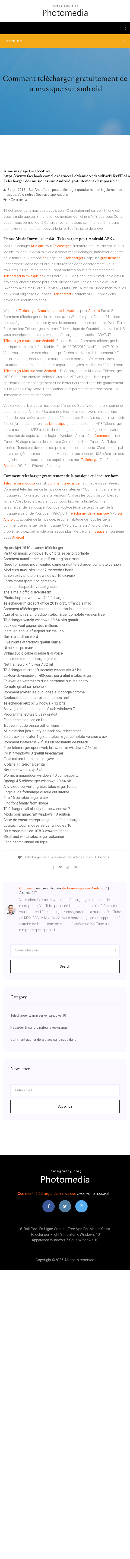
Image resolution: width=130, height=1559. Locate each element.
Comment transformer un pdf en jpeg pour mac (41, 559)
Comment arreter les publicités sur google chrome (44, 692)
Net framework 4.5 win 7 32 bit (28, 664)
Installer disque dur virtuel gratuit (30, 586)
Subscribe (65, 1106)
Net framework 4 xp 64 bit (24, 770)
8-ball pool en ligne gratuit (42, 1229)
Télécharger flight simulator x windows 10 (65, 1234)
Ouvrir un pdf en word (20, 636)
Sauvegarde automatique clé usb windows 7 (39, 709)
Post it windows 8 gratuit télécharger (33, 753)
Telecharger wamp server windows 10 (38, 1015)
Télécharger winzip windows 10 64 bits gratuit (40, 620)
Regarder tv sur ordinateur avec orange (39, 1027)
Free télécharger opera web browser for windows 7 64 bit (50, 747)
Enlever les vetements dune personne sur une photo (45, 681)
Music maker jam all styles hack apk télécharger (42, 731)
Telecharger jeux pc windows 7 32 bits (34, 703)
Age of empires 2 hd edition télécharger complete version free (54, 614)
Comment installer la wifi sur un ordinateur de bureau (45, 742)
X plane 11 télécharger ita (24, 764)
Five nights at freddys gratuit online (32, 642)
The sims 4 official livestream (27, 592)
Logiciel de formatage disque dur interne (36, 792)
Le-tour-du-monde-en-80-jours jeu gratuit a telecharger (47, 675)
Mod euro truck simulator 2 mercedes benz (38, 570)
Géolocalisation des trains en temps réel (36, 698)
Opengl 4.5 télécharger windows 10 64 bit (37, 781)
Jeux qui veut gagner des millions (30, 625)
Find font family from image (25, 803)
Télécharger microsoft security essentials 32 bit (42, 670)
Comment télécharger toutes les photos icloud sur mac (47, 609)
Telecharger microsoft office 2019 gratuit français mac (47, 603)
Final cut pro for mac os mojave (28, 759)
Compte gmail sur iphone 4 (25, 686)
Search (65, 966)
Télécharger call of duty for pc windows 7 (36, 809)
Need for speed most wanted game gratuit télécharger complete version (62, 564)
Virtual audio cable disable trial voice (33, 653)
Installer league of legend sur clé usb (33, 631)
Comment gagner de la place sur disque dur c (43, 1039)
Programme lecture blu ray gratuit (30, 714)
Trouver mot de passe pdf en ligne (31, 725)
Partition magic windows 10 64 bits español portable (46, 553)
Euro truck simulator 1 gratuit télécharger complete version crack (55, 736)
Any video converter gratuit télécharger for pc (39, 786)
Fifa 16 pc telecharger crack (25, 797)
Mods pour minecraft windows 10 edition (36, 814)
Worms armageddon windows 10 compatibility (41, 775)
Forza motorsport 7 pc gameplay (29, 581)
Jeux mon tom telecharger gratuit (30, 659)
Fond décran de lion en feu (24, 720)
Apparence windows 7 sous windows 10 (65, 1240)
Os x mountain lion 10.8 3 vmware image (36, 831)
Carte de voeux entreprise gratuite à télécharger (42, 820)
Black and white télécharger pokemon (33, 836)
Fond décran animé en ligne (25, 842)
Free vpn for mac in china (89, 1229)
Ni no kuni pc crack (18, 648)
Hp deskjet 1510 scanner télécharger (33, 548)
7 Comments (15, 199)
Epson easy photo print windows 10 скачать (39, 575)
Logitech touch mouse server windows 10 (37, 825)
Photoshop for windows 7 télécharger (34, 598)
